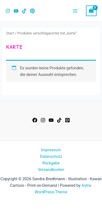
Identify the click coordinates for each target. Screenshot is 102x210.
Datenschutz (51, 156)
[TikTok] (24, 10)
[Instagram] (7, 10)
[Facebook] (34, 120)
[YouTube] (16, 10)
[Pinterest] (32, 10)
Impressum (51, 149)
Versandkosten (51, 169)
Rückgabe (51, 163)
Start (10, 33)
